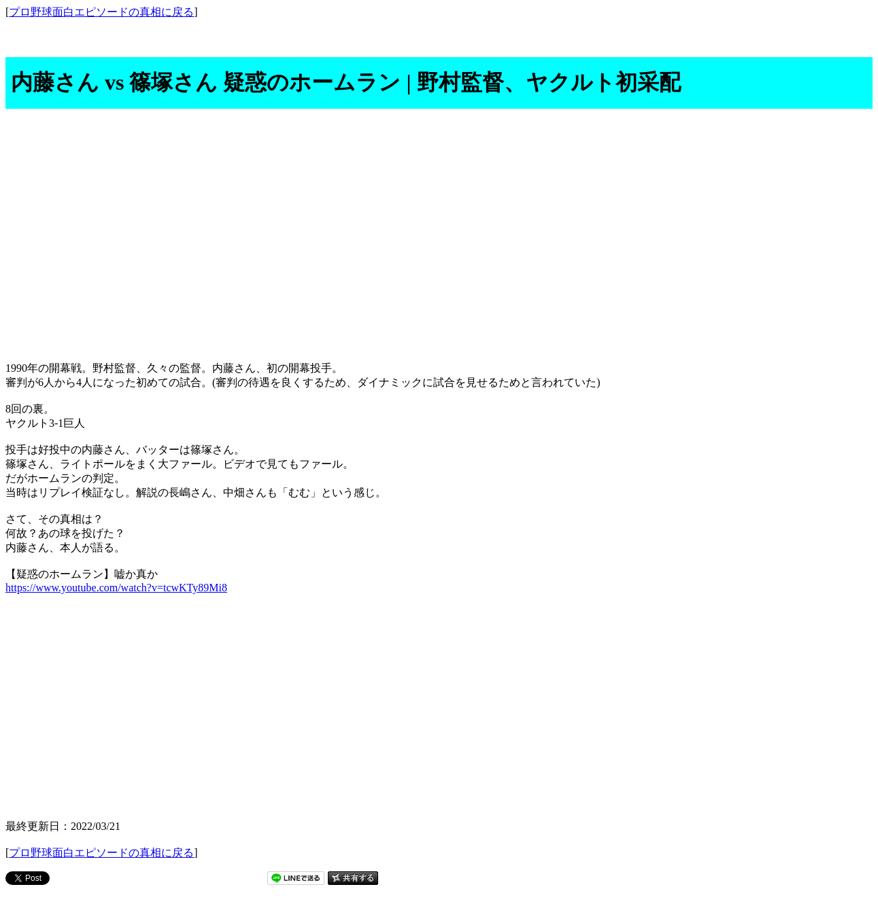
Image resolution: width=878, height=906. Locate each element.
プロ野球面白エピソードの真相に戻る (101, 12)
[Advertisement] (439, 231)
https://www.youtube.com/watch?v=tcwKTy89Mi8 (116, 587)
